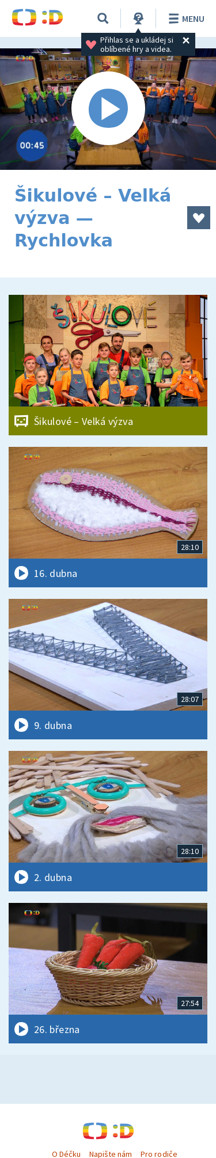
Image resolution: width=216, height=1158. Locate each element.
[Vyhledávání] (103, 18)
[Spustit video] (108, 109)
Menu (184, 18)
